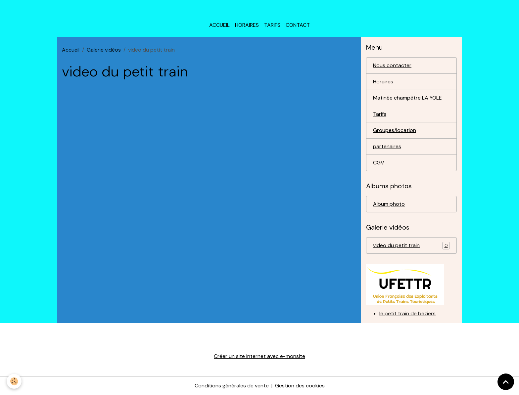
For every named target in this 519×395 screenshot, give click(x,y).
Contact (298, 25)
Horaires (383, 81)
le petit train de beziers (407, 313)
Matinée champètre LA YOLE (407, 97)
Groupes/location (394, 130)
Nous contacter (392, 65)
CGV (378, 162)
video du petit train (411, 245)
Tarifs (272, 25)
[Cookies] (14, 381)
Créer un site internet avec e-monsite (259, 356)
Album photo (389, 203)
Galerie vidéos (104, 49)
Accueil (219, 25)
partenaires (387, 146)
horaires (247, 25)
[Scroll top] (505, 381)
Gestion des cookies (300, 385)
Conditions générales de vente (232, 385)
